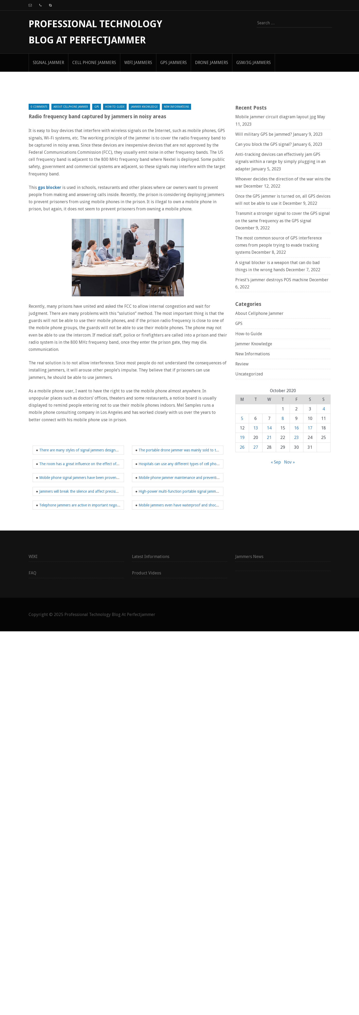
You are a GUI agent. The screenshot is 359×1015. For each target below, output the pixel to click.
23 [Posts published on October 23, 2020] (296, 437)
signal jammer (48, 62)
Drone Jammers (211, 62)
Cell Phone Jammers (94, 62)
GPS (96, 106)
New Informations (176, 106)
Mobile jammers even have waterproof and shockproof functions (191, 505)
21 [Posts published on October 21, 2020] (269, 437)
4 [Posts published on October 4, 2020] (323, 408)
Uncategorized (249, 374)
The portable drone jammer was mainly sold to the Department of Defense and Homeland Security (218, 450)
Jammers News (249, 556)
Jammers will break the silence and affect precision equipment (88, 491)
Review (242, 363)
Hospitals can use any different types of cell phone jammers (187, 464)
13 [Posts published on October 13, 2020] (255, 428)
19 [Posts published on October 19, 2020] (242, 437)
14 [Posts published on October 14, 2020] (269, 428)
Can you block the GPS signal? (263, 144)
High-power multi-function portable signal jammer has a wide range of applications (205, 491)
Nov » (289, 462)
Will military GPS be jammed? (263, 134)
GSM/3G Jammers (253, 62)
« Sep (276, 462)
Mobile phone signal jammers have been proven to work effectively (93, 477)
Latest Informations (150, 556)
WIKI (33, 556)
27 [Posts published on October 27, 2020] (255, 447)
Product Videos (146, 573)
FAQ (32, 573)
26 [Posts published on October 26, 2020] (242, 447)
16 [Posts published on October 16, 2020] (296, 428)
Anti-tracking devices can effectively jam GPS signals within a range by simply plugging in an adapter (280, 161)
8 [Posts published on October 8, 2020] (283, 418)
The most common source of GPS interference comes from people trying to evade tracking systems (278, 245)
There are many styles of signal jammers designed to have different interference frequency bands (117, 450)
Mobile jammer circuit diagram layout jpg (275, 116)
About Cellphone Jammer (71, 106)
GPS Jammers (173, 62)
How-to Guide (115, 106)
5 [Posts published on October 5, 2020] (242, 418)
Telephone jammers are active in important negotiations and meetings (95, 505)
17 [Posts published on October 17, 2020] (310, 428)
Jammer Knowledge (144, 106)
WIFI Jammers (138, 62)
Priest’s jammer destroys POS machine (271, 279)
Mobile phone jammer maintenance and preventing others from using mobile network (208, 477)
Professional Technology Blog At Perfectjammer (109, 614)
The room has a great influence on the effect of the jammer (87, 464)
